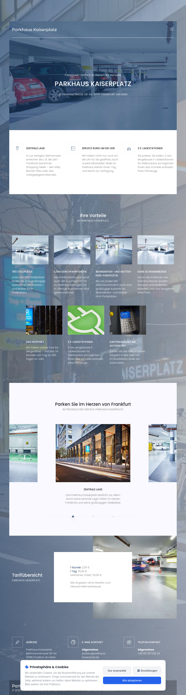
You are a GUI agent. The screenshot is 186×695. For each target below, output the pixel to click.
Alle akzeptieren (132, 680)
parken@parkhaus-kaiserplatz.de (94, 655)
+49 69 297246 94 (149, 653)
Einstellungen (147, 670)
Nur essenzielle (117, 670)
